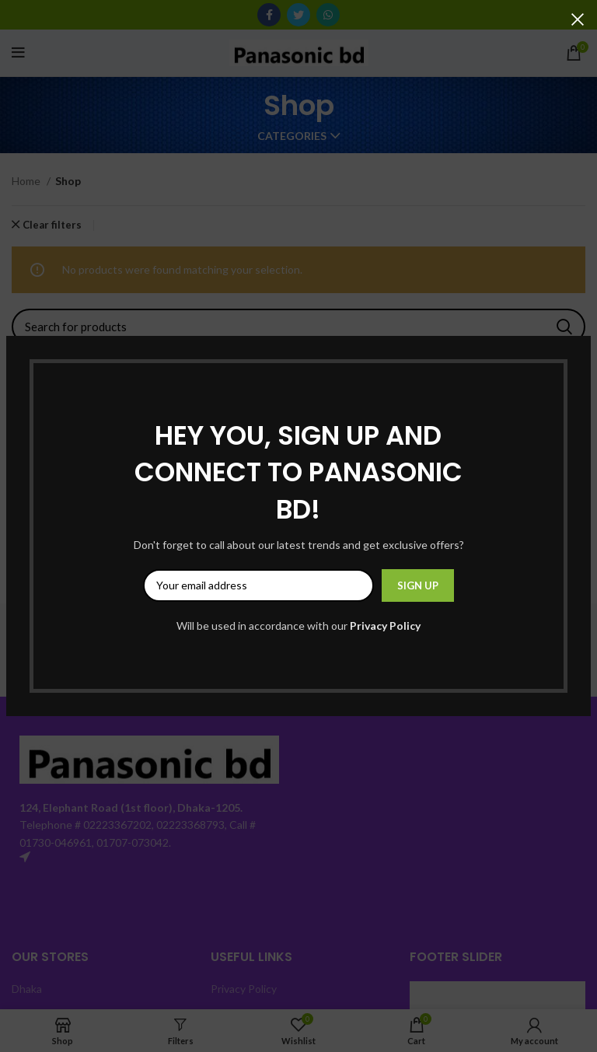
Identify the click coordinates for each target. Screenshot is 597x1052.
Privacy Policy (385, 625)
